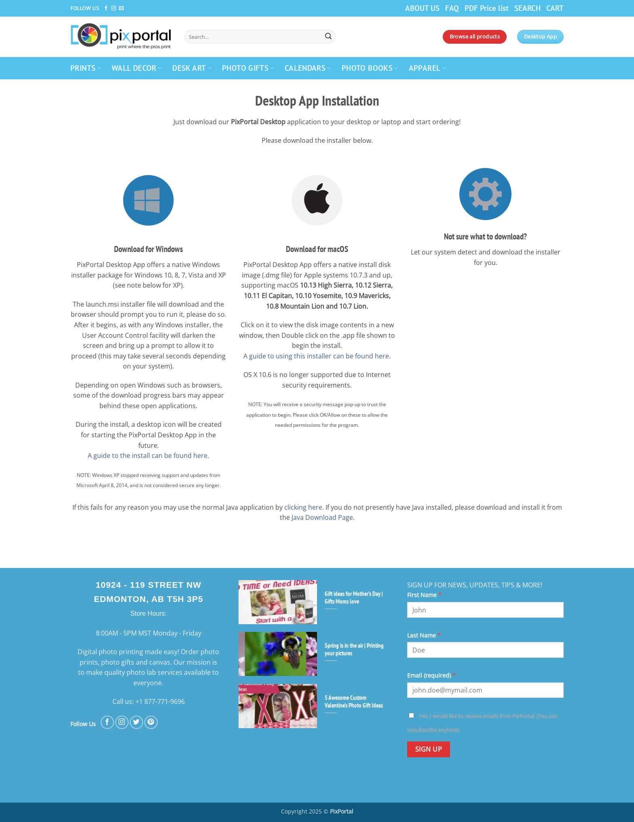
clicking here (303, 507)
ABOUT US (422, 8)
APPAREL (427, 68)
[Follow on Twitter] (136, 722)
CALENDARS (308, 68)
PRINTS (85, 68)
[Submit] (328, 37)
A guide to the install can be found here (147, 455)
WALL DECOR (137, 68)
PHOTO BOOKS (370, 68)
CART (555, 8)
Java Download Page (322, 517)
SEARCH (527, 8)
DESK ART (191, 68)
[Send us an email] (121, 8)
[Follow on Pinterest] (151, 722)
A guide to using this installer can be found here (316, 356)
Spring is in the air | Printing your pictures (354, 649)
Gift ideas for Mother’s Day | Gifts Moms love (354, 597)
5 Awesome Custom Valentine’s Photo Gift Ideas (354, 701)
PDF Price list (487, 8)
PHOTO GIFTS (248, 68)
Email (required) (431, 675)
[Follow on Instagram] (113, 8)
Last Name (424, 635)
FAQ (452, 8)
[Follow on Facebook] (106, 8)
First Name (424, 595)
